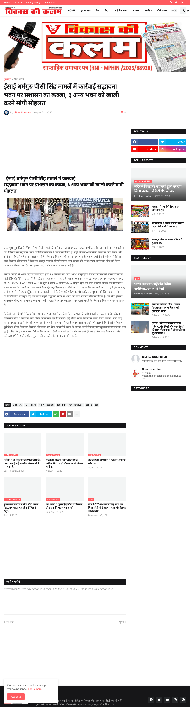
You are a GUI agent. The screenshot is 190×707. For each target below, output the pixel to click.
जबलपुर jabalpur (46, 404)
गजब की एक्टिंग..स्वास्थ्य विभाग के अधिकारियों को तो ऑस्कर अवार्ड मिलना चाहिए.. (64, 463)
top (96, 404)
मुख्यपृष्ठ (7, 79)
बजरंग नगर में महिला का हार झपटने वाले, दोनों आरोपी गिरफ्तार (168, 224)
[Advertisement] (65, 145)
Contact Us (49, 2)
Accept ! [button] (16, 696)
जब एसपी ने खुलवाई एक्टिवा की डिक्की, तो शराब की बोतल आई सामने (64, 506)
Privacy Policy (33, 2)
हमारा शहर (86, 10)
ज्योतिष (148, 10)
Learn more (35, 688)
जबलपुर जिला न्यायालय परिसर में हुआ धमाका (167, 241)
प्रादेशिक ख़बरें (120, 10)
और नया (10, 621)
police (89, 404)
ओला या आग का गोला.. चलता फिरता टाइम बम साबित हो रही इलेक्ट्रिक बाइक (166, 307)
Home (7, 2)
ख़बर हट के (19, 79)
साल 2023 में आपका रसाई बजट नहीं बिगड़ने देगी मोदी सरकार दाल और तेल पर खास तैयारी (107, 507)
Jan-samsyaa (76, 404)
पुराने (121, 621)
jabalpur (61, 404)
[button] (174, 10)
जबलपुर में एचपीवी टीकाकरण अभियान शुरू (165, 208)
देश (97, 10)
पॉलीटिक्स (162, 10)
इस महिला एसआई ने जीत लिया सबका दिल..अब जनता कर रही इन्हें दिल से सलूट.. (21, 507)
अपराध (136, 10)
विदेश (106, 10)
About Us (17, 2)
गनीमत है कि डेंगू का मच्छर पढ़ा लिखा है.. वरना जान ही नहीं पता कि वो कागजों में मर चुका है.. (22, 463)
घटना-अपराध (30, 404)
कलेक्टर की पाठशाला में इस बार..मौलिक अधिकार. (106, 461)
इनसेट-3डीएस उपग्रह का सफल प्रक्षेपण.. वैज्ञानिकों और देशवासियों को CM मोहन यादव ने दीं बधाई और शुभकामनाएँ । (168, 328)
